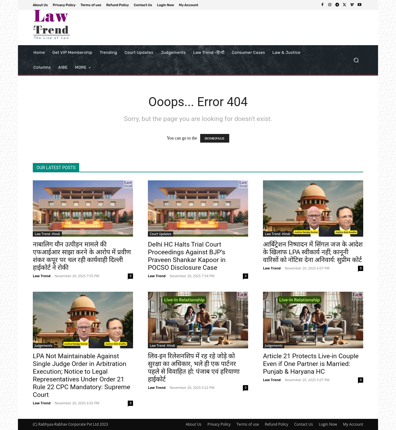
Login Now (328, 424)
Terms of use (247, 424)
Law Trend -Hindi (47, 234)
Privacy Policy (218, 424)
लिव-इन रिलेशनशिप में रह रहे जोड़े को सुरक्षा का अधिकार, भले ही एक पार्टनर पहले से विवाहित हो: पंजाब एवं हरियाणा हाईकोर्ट (193, 367)
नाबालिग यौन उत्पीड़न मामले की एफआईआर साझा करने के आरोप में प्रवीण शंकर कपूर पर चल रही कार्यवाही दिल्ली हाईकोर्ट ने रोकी (82, 256)
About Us (193, 424)
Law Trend (41, 275)
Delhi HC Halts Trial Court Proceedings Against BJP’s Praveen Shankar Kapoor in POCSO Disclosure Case (187, 256)
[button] (356, 60)
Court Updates (160, 234)
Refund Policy (276, 424)
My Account (353, 424)
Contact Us (303, 424)
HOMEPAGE (215, 138)
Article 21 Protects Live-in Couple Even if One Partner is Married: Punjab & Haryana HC (311, 363)
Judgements (43, 345)
